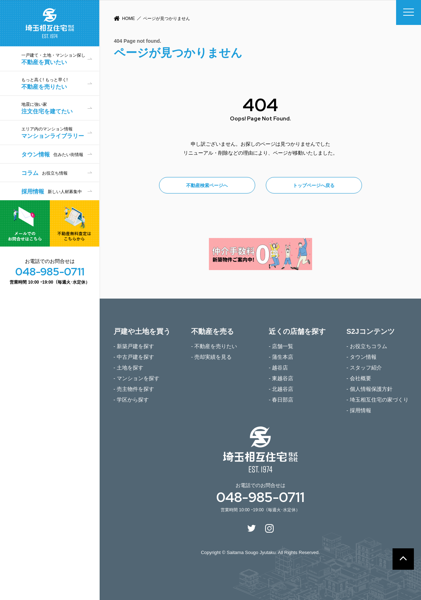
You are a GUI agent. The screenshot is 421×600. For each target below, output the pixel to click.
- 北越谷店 (281, 389)
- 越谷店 (278, 367)
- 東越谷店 (281, 378)
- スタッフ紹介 (363, 367)
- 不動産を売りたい (214, 346)
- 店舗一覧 (281, 346)
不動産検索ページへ (207, 185)
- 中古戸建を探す (134, 357)
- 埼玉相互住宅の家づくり (377, 400)
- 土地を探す (128, 367)
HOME (128, 18)
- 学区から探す (131, 400)
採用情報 (51, 191)
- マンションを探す (136, 378)
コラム (44, 173)
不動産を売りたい (60, 83)
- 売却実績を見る (211, 357)
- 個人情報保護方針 (369, 389)
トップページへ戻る (314, 185)
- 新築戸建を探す (134, 346)
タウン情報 (52, 154)
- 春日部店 (281, 400)
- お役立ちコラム (366, 346)
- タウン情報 (361, 357)
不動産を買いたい (60, 59)
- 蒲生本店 (281, 357)
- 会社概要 (358, 378)
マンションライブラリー (60, 132)
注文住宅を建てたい (60, 108)
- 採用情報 (358, 410)
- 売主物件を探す (134, 389)
